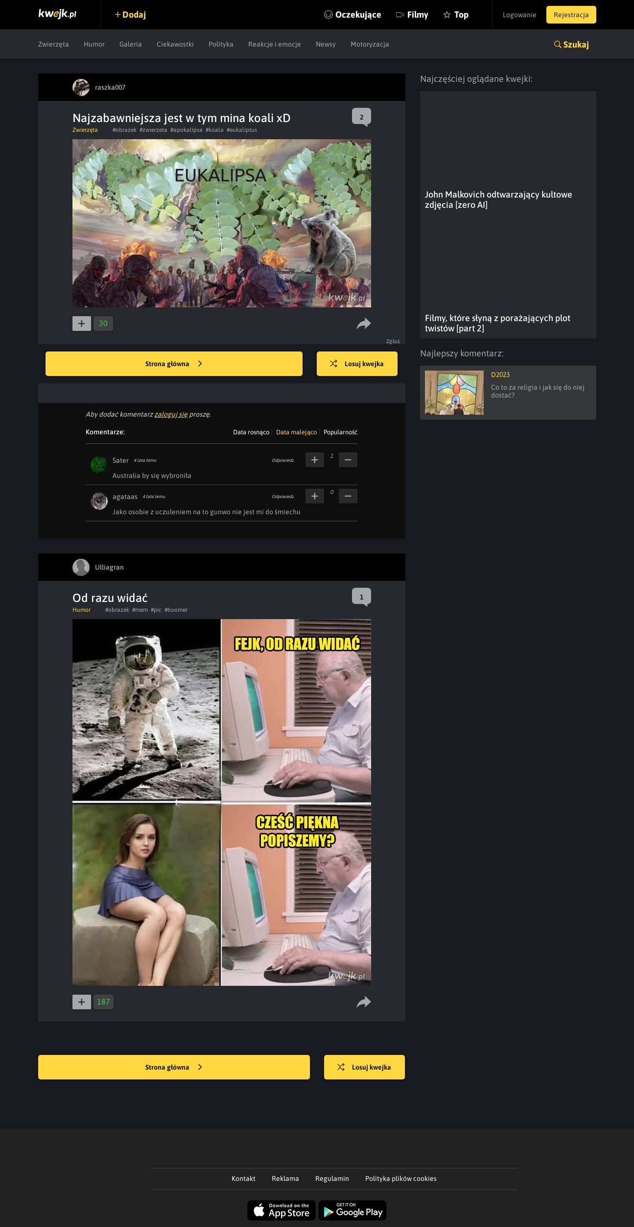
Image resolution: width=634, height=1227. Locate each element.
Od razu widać (110, 597)
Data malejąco (296, 432)
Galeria (130, 44)
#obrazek (125, 129)
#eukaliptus (242, 129)
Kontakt (244, 1178)
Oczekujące (358, 14)
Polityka (221, 44)
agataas (125, 497)
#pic (156, 609)
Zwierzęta (53, 44)
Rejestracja (571, 15)
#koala (215, 129)
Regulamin (332, 1178)
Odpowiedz (283, 460)
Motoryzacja (370, 44)
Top (461, 14)
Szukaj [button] (576, 44)
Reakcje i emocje (274, 44)
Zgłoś (393, 341)
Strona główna (173, 364)
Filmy (417, 14)
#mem (140, 609)
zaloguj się (171, 414)
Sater (121, 460)
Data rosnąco (251, 432)
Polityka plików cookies (401, 1178)
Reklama (285, 1178)
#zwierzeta (153, 129)
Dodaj (134, 14)
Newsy (326, 44)
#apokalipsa (186, 129)
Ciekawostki (175, 44)
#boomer (176, 609)
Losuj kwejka (357, 364)
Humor (94, 44)
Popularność (340, 432)
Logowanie (520, 15)
